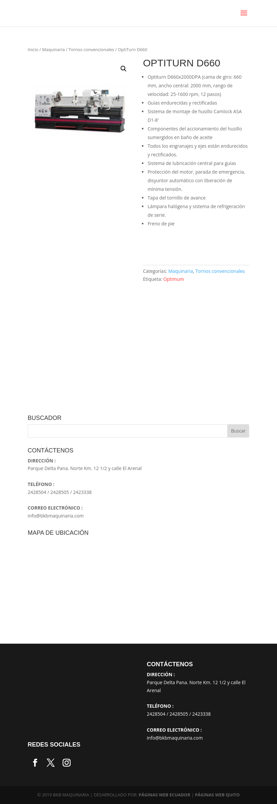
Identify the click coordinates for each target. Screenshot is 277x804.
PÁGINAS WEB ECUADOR (165, 795)
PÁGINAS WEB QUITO (217, 795)
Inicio (33, 49)
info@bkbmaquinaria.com (56, 516)
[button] (124, 69)
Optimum (173, 279)
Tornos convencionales (91, 49)
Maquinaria (53, 49)
